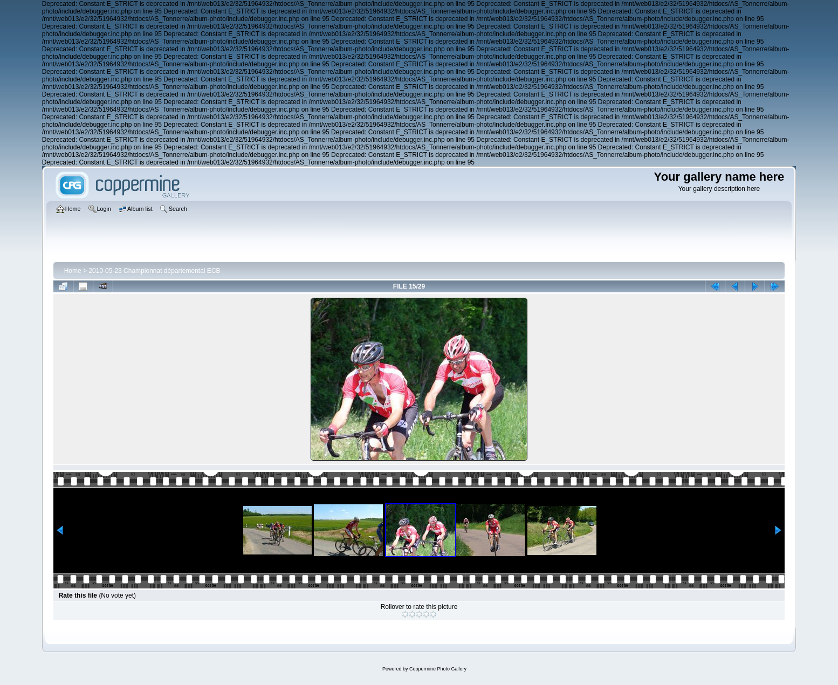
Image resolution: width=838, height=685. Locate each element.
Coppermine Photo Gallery (437, 669)
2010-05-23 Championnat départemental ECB (154, 271)
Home (72, 271)
